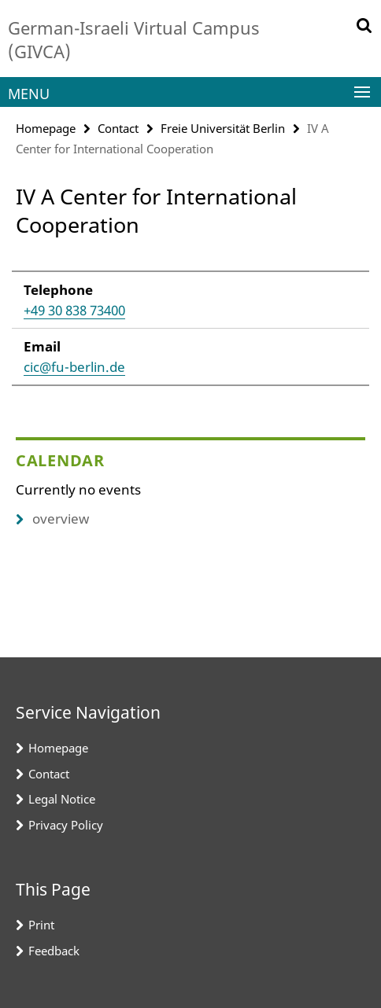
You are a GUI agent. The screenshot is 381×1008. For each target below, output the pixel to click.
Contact (118, 128)
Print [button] (41, 925)
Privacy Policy (65, 825)
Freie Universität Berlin (223, 128)
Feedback (54, 950)
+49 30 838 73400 (74, 310)
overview (52, 519)
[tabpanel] (190, 320)
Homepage (46, 128)
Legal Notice (61, 799)
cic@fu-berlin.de (74, 367)
